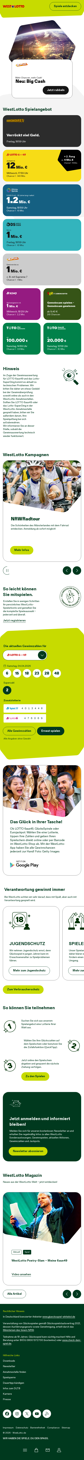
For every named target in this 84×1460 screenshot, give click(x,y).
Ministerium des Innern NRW (18, 1330)
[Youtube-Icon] (37, 1413)
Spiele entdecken (65, 6)
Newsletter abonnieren (28, 1151)
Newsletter (9, 1366)
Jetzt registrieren (14, 620)
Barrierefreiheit (37, 1427)
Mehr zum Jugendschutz (29, 970)
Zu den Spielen (35, 1076)
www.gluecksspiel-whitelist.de (58, 1316)
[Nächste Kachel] (77, 570)
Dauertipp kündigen (13, 1382)
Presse (7, 1399)
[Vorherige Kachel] (67, 570)
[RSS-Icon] (47, 1413)
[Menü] (25, 1450)
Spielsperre (9, 1377)
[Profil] (59, 1450)
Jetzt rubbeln (56, 90)
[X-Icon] (27, 1413)
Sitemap (66, 1427)
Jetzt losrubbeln (25, 550)
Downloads (9, 1360)
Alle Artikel (14, 1294)
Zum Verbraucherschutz (23, 989)
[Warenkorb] (36, 1450)
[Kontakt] (47, 1450)
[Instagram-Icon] (17, 1413)
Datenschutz (22, 1427)
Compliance (53, 1427)
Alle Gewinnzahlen (19, 731)
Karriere (7, 1393)
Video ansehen (21, 1274)
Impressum (8, 1427)
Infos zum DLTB (11, 1388)
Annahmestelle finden (14, 1371)
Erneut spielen (50, 731)
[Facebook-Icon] (7, 1413)
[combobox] (25, 655)
